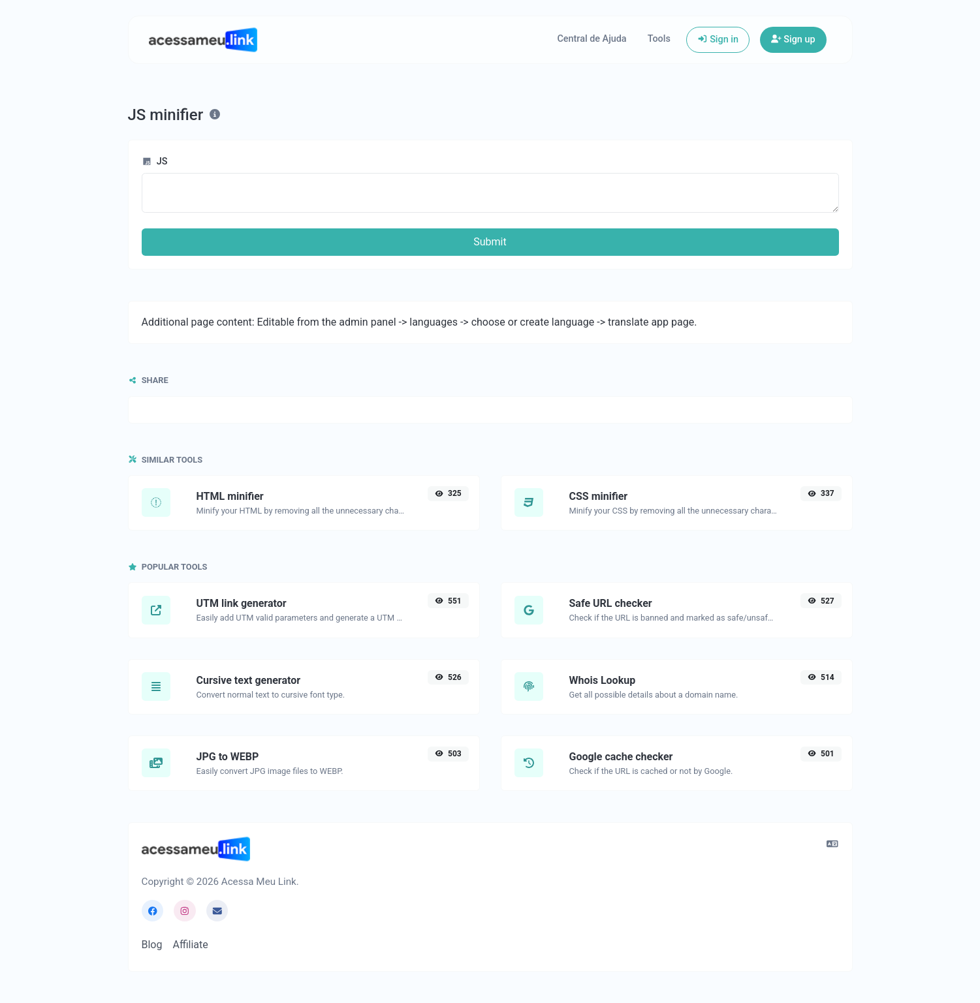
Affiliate (190, 944)
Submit (489, 242)
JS (155, 161)
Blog (152, 944)
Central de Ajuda (591, 38)
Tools (659, 38)
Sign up (793, 39)
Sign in (717, 39)
